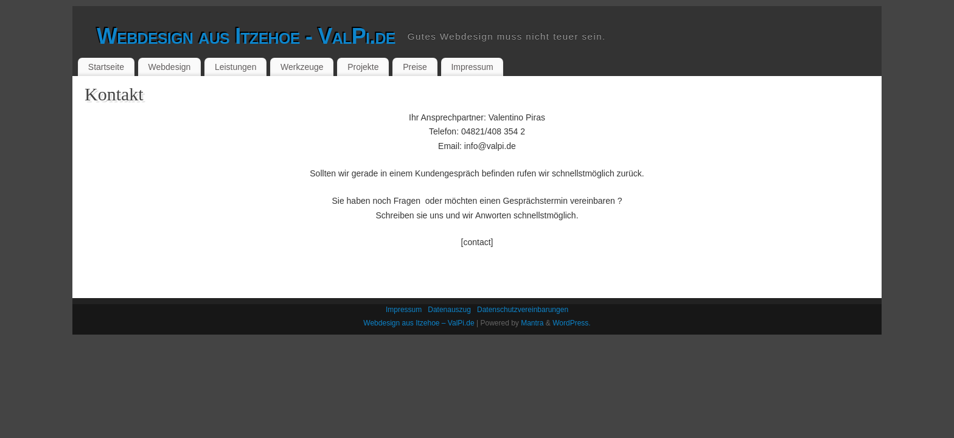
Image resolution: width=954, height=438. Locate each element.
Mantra (532, 323)
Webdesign (169, 67)
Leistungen (236, 67)
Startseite (106, 67)
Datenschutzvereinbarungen (522, 309)
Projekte (362, 67)
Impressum (472, 67)
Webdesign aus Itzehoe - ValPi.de (246, 36)
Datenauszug (449, 309)
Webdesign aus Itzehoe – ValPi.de (418, 323)
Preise (415, 67)
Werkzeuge (302, 67)
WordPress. (571, 323)
